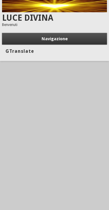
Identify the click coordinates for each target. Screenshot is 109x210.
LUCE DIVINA (27, 18)
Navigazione (55, 38)
